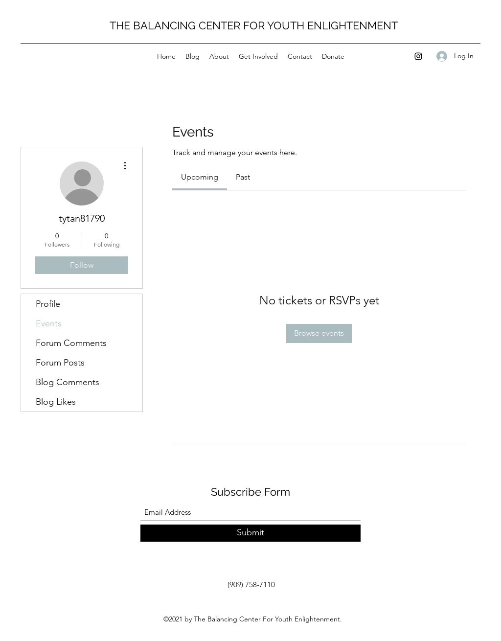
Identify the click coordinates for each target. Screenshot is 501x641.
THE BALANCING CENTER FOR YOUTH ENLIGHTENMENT (254, 25)
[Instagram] (418, 56)
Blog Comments (67, 382)
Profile (48, 303)
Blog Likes (56, 401)
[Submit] (250, 533)
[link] (199, 177)
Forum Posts (60, 362)
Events (49, 323)
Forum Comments (71, 343)
